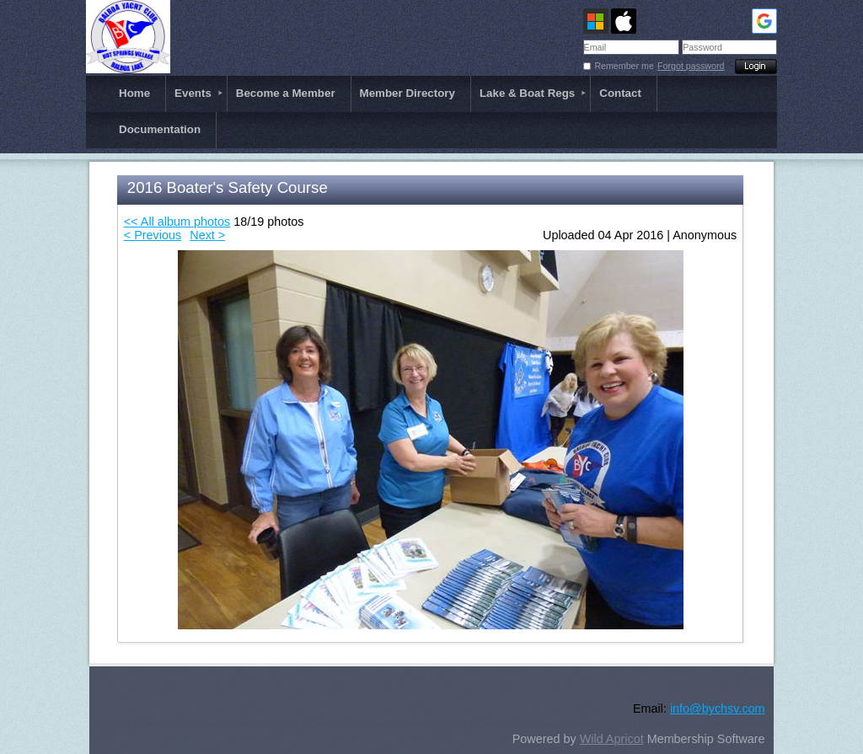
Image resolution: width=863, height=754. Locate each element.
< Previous (152, 235)
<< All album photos (177, 221)
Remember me (623, 66)
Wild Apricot (612, 739)
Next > (207, 235)
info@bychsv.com (717, 708)
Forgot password (690, 66)
